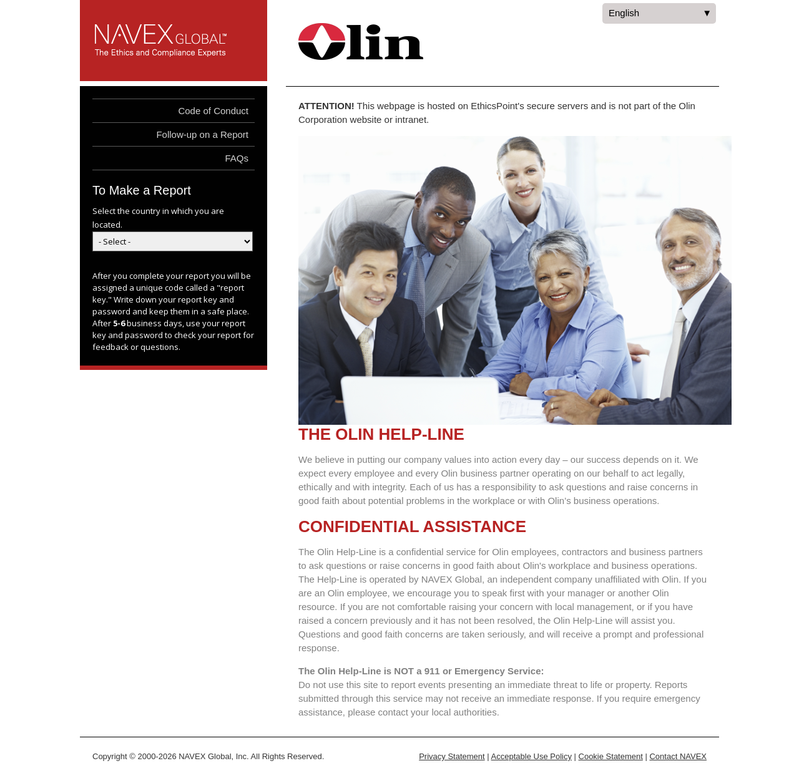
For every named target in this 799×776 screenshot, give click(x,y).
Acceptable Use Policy (531, 756)
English (659, 15)
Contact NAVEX (678, 756)
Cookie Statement (611, 756)
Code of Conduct (213, 110)
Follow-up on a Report (202, 134)
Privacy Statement (452, 756)
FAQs (236, 158)
